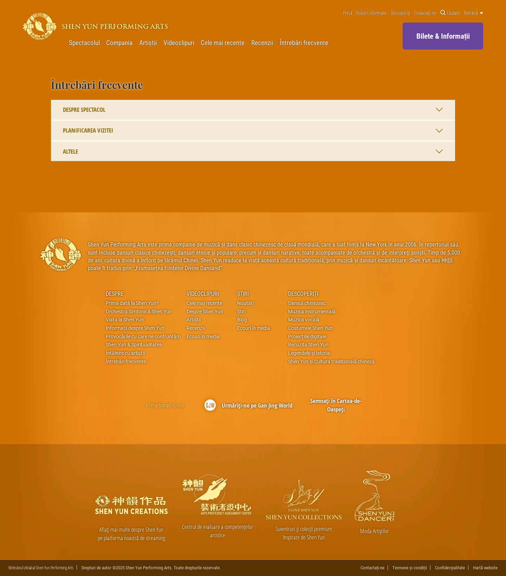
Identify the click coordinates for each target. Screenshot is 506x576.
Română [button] (473, 13)
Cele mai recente (223, 43)
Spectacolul (84, 43)
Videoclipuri (178, 43)
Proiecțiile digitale (307, 336)
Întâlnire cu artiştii (125, 353)
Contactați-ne (425, 13)
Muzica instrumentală (312, 311)
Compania (119, 43)
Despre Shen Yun (205, 311)
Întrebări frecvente (304, 43)
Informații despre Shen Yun (135, 328)
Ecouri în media (203, 336)
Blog (242, 319)
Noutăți (245, 303)
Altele (253, 151)
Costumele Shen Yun (310, 328)
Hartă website (485, 567)
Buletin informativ (371, 13)
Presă (347, 13)
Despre (115, 293)
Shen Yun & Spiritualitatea (134, 344)
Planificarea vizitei (253, 130)
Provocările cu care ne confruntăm (143, 336)
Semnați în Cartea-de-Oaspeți (336, 405)
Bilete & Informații (443, 36)
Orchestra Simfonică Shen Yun (139, 311)
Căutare (450, 13)
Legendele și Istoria (309, 353)
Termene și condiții (410, 567)
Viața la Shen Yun (125, 319)
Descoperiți (400, 13)
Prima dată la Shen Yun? (132, 303)
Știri (243, 293)
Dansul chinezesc (307, 303)
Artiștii (148, 43)
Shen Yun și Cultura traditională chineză (331, 361)
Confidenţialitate (450, 567)
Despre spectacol (253, 109)
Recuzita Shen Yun (308, 344)
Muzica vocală (303, 319)
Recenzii (262, 43)
